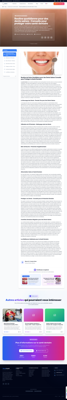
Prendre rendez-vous (59, 3)
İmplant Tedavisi (31, 374)
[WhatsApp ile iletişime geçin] (63, 1)
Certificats (17, 374)
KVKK (59, 396)
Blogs (37, 3)
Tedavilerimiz (17, 370)
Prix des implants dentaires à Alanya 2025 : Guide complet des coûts (33, 325)
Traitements (14, 3)
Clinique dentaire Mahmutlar (45, 374)
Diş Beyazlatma (30, 372)
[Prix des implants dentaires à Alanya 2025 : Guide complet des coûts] (33, 315)
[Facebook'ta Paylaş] (42, 37)
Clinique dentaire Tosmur (45, 373)
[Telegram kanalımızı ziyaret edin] (61, 1)
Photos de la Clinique (18, 375)
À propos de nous (23, 3)
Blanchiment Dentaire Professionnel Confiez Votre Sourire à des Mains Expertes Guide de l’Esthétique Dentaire (11, 325)
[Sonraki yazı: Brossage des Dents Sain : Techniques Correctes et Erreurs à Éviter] (52, 280)
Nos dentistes (31, 3)
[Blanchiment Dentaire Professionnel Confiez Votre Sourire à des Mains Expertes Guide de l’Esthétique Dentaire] (12, 315)
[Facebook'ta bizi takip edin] (55, 1)
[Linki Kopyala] (51, 37)
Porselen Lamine (31, 371)
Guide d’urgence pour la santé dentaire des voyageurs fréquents (54, 324)
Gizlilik (56, 396)
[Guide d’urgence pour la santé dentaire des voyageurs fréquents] (54, 315)
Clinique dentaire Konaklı (45, 372)
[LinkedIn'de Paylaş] (48, 37)
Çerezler (63, 396)
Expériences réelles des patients (20, 373)
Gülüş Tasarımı (30, 373)
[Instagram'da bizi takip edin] (58, 1)
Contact (41, 3)
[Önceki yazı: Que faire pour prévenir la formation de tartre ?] (31, 280)
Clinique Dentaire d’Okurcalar (45, 371)
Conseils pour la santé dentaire (13, 6)
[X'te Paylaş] (45, 37)
